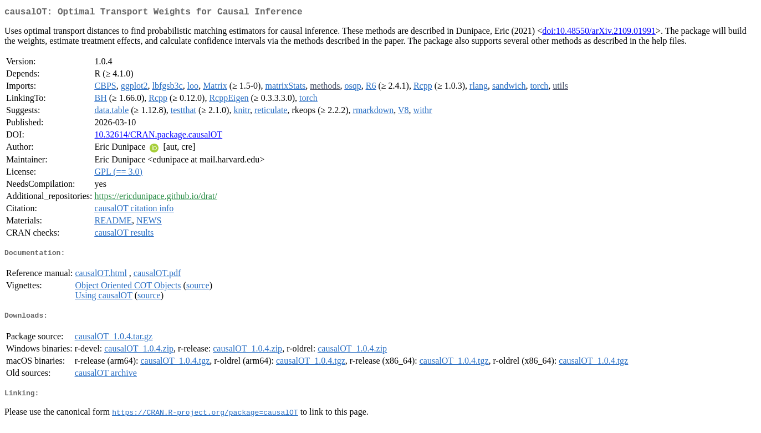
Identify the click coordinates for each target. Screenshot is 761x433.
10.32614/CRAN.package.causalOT (159, 136)
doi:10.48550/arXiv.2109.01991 (599, 33)
